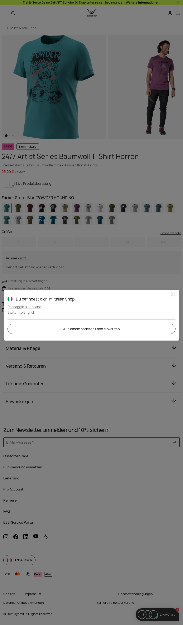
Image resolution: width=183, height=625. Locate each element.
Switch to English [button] (21, 312)
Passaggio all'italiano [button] (24, 307)
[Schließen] (173, 295)
